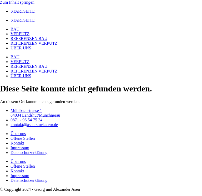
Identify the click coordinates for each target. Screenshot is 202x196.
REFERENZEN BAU (29, 38)
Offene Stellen (23, 138)
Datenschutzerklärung (29, 152)
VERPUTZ (20, 34)
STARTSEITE (23, 11)
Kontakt (17, 143)
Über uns (18, 133)
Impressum (20, 148)
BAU (15, 29)
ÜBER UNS (21, 48)
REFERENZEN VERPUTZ (34, 43)
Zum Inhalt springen (17, 2)
